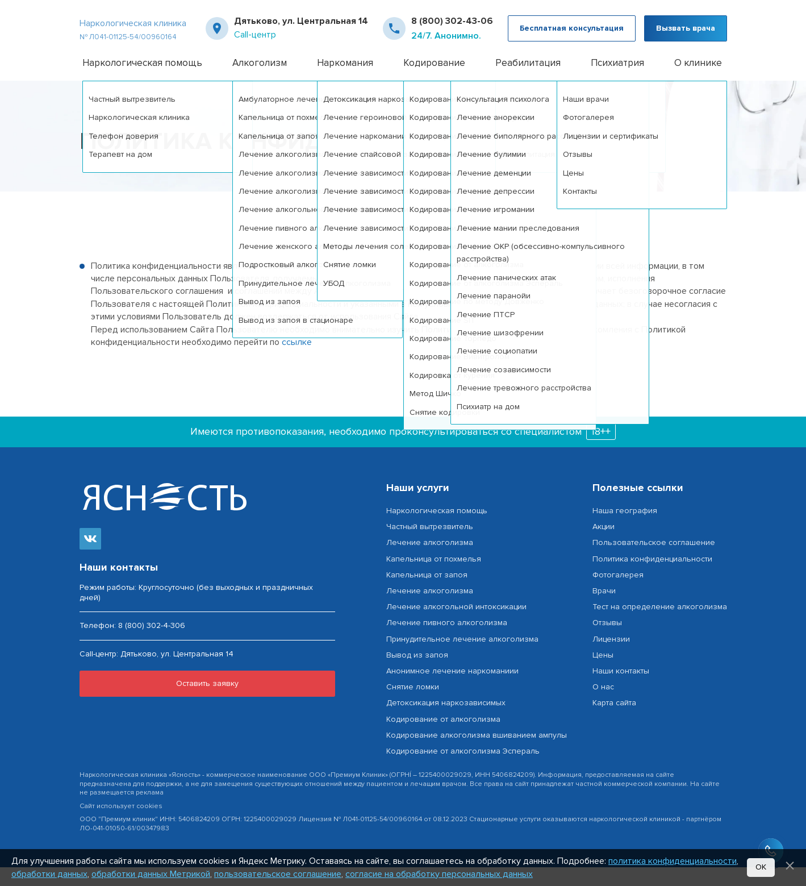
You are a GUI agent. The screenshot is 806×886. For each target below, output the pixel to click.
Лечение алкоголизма (429, 562)
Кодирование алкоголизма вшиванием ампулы (476, 754)
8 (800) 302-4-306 (151, 645)
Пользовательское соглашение (653, 562)
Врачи (604, 609)
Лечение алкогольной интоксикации (456, 626)
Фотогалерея (618, 593)
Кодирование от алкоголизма (443, 738)
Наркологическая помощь (142, 82)
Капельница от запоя (426, 593)
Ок (760, 867)
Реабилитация (528, 82)
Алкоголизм (259, 82)
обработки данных (49, 874)
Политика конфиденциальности (652, 578)
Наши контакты (620, 689)
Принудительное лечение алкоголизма (462, 658)
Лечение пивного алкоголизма (446, 642)
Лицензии (611, 658)
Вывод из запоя (417, 674)
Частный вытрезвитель (429, 546)
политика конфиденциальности (672, 861)
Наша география (624, 529)
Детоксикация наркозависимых (446, 722)
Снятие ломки (412, 705)
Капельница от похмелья (433, 578)
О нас (603, 705)
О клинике (698, 82)
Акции (603, 546)
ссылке (297, 361)
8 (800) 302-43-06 (452, 30)
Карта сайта (614, 722)
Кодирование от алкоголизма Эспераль (463, 770)
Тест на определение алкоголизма (659, 626)
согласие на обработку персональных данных (439, 874)
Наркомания (345, 82)
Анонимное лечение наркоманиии (452, 689)
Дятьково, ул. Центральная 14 (301, 31)
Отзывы (607, 642)
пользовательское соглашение (277, 874)
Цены (602, 674)
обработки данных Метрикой (150, 874)
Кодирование (434, 82)
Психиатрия (617, 82)
